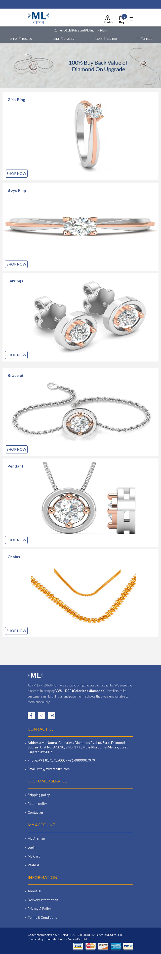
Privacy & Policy (39, 909)
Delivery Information (43, 900)
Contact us (36, 812)
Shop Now (16, 173)
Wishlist (33, 865)
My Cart (34, 856)
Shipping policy (39, 795)
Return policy (37, 804)
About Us (35, 891)
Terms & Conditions (42, 917)
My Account (36, 839)
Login (31, 847)
